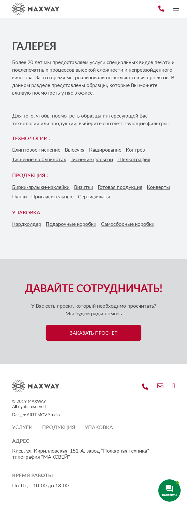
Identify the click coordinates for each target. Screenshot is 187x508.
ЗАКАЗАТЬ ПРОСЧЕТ (93, 333)
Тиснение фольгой (92, 159)
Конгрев (135, 150)
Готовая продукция (120, 187)
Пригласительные (52, 196)
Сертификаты (94, 196)
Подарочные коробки (71, 224)
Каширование (105, 150)
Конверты (158, 187)
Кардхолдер (26, 224)
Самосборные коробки (127, 224)
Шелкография (133, 159)
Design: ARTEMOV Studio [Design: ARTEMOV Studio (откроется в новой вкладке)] (36, 414)
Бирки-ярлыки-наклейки (41, 187)
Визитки (83, 187)
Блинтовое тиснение (36, 150)
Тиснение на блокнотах (39, 159)
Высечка (75, 150)
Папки (19, 196)
